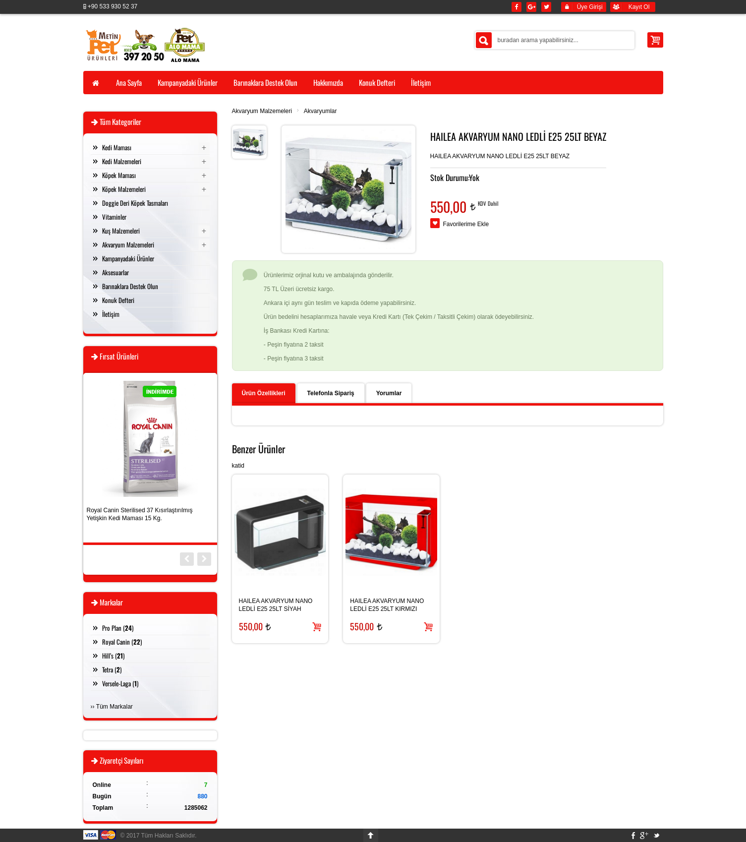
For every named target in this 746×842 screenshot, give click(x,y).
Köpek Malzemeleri (124, 189)
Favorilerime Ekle (466, 224)
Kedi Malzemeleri (121, 161)
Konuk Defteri (118, 300)
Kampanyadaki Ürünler (128, 258)
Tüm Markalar (114, 706)
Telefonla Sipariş (330, 393)
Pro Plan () (117, 628)
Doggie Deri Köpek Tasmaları (135, 203)
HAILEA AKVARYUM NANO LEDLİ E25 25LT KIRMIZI (387, 605)
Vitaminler (114, 217)
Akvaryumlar (320, 111)
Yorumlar (389, 393)
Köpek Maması (119, 175)
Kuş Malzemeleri (121, 231)
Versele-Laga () (120, 683)
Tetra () (111, 669)
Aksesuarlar (115, 272)
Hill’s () (113, 656)
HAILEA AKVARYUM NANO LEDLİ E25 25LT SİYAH (276, 605)
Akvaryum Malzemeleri (262, 111)
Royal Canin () (122, 642)
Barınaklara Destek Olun (130, 286)
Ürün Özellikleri (264, 393)
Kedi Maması (116, 147)
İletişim (110, 314)
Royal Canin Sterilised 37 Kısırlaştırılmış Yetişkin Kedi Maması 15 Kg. (140, 514)
